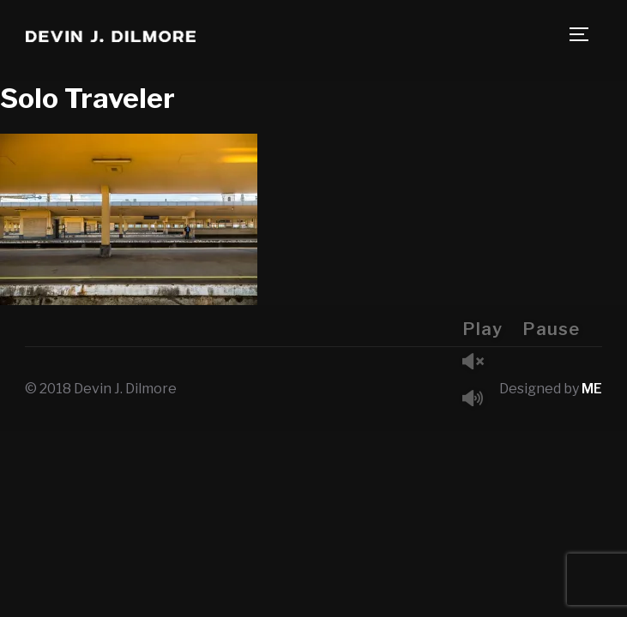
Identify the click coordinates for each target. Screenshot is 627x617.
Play (482, 329)
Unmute (479, 362)
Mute (479, 399)
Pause (551, 329)
